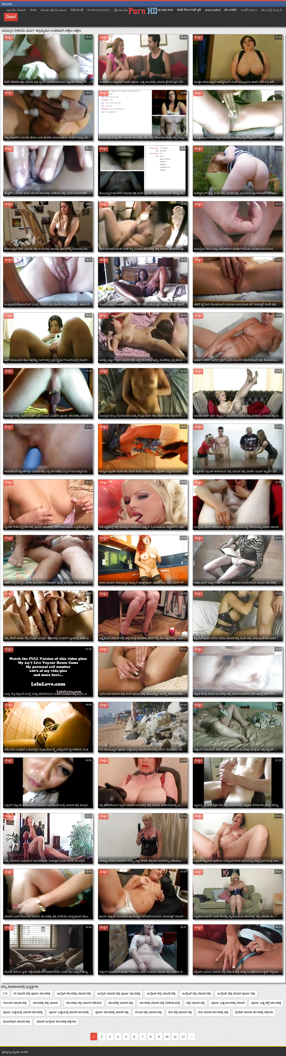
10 (167, 1036)
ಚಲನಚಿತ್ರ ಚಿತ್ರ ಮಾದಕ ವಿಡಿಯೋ (84, 1002)
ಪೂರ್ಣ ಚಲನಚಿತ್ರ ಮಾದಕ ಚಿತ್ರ (112, 1012)
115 (5, 993)
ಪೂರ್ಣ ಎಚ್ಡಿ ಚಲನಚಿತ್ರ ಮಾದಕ (228, 1002)
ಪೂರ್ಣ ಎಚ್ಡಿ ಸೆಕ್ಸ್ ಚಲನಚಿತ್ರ (266, 1002)
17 (183, 1036)
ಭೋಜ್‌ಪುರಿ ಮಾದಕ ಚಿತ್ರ (16, 1021)
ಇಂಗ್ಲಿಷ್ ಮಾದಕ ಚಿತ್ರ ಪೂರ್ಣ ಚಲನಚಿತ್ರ (118, 993)
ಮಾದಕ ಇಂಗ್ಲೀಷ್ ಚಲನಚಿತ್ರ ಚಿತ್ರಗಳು (56, 1021)
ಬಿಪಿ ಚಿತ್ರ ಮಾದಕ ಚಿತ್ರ (180, 1012)
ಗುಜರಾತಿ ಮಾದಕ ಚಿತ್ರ (15, 1002)
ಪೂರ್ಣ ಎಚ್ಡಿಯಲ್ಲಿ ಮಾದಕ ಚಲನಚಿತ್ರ (23, 1012)
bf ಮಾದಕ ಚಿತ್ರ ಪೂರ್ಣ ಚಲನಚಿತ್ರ (32, 993)
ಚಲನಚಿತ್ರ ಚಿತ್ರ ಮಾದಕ (45, 1002)
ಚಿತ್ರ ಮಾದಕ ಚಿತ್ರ (195, 1002)
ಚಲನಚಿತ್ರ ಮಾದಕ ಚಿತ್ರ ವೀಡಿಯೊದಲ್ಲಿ (159, 1002)
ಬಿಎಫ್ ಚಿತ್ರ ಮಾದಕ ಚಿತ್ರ (148, 1012)
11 (175, 1036)
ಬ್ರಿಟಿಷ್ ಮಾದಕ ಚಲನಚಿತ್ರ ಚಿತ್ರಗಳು (254, 1012)
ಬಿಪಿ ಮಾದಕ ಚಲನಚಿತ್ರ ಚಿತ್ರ (213, 1012)
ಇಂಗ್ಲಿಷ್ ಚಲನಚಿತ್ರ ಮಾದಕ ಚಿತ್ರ (74, 993)
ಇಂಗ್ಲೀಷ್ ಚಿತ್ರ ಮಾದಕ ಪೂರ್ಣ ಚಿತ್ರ (236, 993)
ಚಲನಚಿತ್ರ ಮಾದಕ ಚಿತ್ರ (120, 1002)
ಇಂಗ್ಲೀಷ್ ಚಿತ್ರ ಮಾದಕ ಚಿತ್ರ (161, 993)
